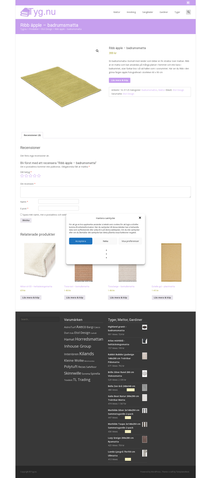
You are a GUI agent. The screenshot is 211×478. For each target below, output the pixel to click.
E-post (24, 208)
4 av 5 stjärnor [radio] (34, 176)
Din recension (27, 183)
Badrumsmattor (149, 90)
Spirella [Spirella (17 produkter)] (95, 373)
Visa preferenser (130, 241)
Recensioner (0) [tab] (32, 135)
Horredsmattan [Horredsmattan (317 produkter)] (89, 339)
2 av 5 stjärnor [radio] (26, 176)
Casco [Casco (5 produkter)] (97, 327)
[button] (140, 218)
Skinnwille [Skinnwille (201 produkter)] (72, 373)
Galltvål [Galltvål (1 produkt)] (94, 333)
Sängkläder (147, 15)
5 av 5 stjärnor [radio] (39, 176)
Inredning (131, 15)
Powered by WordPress (150, 471)
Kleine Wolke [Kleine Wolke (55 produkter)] (74, 360)
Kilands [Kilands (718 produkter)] (86, 354)
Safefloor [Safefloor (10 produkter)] (91, 367)
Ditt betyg (26, 172)
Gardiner (164, 15)
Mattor (116, 15)
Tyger (177, 15)
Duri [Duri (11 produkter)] (66, 333)
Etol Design (178, 90)
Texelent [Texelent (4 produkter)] (68, 380)
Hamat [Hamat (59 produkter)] (69, 339)
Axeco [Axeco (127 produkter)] (81, 326)
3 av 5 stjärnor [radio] (30, 176)
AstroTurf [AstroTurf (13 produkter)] (70, 327)
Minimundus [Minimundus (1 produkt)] (89, 361)
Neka (105, 241)
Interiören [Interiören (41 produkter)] (71, 354)
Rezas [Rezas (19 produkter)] (82, 367)
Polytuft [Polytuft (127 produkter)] (71, 366)
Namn (24, 201)
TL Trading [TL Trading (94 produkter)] (81, 379)
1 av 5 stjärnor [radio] (22, 176)
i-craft (171, 471)
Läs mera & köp (119, 80)
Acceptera (80, 241)
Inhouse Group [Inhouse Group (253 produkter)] (77, 346)
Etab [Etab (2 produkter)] (72, 333)
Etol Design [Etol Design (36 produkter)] (82, 333)
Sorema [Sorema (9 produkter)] (86, 373)
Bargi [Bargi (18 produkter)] (90, 327)
